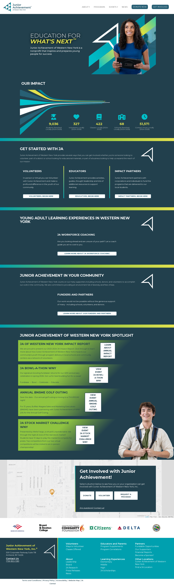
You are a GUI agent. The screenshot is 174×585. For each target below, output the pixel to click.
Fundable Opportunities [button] (147, 546)
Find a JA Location (143, 567)
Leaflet (147, 517)
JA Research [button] (72, 568)
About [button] (69, 559)
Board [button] (69, 565)
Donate (87, 495)
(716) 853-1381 (12, 561)
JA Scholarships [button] (108, 570)
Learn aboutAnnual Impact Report (107, 351)
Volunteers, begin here (41, 196)
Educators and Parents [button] (114, 544)
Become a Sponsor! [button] (144, 555)
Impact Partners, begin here (133, 196)
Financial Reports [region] (143, 552)
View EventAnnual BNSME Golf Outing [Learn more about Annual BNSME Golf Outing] (93, 402)
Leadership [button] (71, 562)
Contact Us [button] (12, 559)
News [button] (68, 573)
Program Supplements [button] (112, 546)
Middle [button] (104, 565)
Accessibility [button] (61, 580)
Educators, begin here (87, 196)
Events (112, 7)
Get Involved (160, 7)
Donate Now (140, 7)
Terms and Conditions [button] (31, 580)
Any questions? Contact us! (92, 508)
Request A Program (126, 495)
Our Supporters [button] (143, 549)
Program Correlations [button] (111, 549)
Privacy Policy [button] (49, 580)
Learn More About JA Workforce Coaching (87, 253)
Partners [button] (140, 544)
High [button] (103, 568)
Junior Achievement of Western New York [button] (150, 562)
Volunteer (104, 495)
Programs (99, 7)
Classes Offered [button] (73, 549)
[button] (89, 7)
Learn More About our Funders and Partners (87, 313)
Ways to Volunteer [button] (75, 546)
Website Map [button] (74, 580)
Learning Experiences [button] (113, 559)
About (85, 7)
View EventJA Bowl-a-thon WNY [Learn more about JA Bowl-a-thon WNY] (98, 375)
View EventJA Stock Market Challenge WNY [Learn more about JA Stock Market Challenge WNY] (85, 434)
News (125, 7)
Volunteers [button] (72, 544)
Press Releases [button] (73, 570)
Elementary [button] (106, 562)
